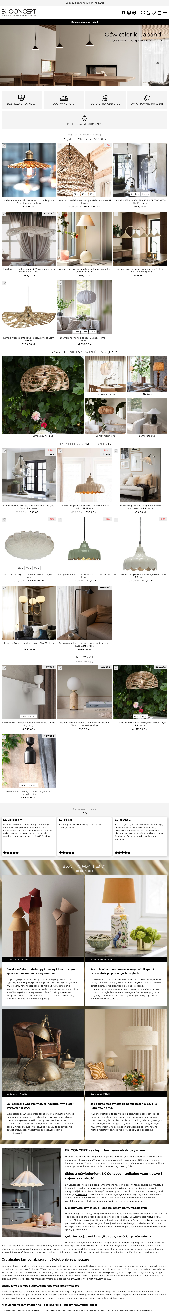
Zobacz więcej (83, 661)
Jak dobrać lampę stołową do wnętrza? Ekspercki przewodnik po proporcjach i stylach (123, 971)
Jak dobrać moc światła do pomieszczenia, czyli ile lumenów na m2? (124, 1105)
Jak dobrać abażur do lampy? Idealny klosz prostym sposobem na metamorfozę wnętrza (41, 971)
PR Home (81, 1194)
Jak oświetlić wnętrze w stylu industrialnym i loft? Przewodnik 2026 (40, 1105)
